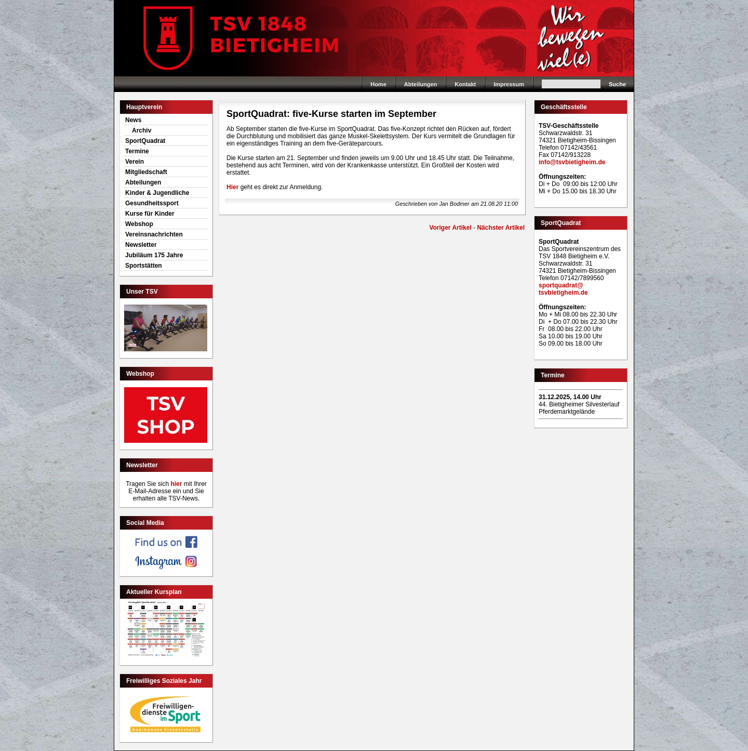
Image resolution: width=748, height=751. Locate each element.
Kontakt (465, 84)
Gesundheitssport (152, 203)
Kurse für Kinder (150, 213)
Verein (134, 161)
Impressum (508, 84)
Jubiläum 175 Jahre (154, 255)
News (133, 120)
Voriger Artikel (450, 227)
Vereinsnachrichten (154, 234)
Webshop (139, 224)
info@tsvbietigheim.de (572, 162)
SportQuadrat (145, 140)
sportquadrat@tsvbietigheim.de (563, 289)
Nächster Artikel (501, 227)
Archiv (141, 130)
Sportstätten (143, 265)
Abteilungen (420, 84)
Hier (232, 187)
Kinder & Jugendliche (157, 192)
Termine (137, 151)
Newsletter (141, 244)
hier (176, 484)
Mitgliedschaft (146, 172)
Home (374, 38)
